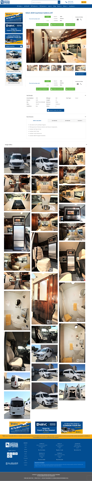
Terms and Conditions (28, 478)
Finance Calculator (56, 25)
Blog (54, 6)
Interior (67, 120)
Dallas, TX (60, 443)
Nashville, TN (42, 453)
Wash (26, 453)
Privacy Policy (38, 478)
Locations (25, 462)
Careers (25, 465)
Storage (25, 451)
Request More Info (42, 25)
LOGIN (84, 2)
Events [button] (59, 6)
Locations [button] (71, 6)
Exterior (54, 120)
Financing (25, 458)
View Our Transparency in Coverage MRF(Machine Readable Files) (55, 478)
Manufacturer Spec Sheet (55, 110)
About (25, 460)
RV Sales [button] (19, 6)
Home (25, 445)
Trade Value (70, 25)
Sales (26, 447)
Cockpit (80, 120)
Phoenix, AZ (59, 453)
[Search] (45, 2)
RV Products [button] (34, 6)
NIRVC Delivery (37, 120)
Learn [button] (49, 6)
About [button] (64, 6)
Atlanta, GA (42, 443)
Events (25, 456)
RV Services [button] (43, 6)
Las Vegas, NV (77, 443)
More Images (80, 74)
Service (25, 449)
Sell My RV (26, 6)
